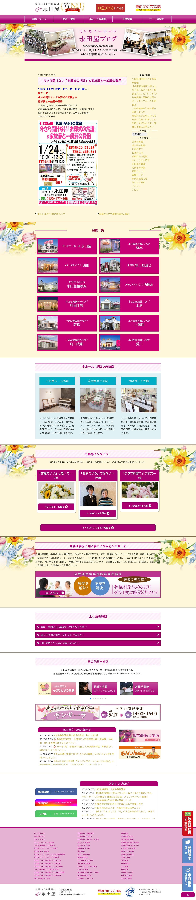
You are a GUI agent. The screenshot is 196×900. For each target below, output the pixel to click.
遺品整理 (124, 869)
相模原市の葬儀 (139, 156)
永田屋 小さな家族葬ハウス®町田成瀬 (49, 872)
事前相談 (124, 833)
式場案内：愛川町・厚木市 (88, 839)
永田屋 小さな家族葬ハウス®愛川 (47, 875)
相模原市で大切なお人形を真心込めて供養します (119, 804)
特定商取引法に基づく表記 (88, 872)
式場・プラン (39, 19)
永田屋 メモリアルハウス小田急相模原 (49, 854)
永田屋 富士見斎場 (41, 851)
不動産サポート (127, 872)
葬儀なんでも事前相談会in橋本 (114, 214)
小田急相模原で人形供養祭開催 (110, 789)
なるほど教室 (138, 182)
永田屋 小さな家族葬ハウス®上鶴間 (48, 866)
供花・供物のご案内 (42, 878)
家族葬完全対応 (127, 854)
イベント (136, 186)
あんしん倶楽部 (97, 19)
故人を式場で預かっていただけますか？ (98, 635)
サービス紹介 (156, 19)
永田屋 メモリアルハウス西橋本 (46, 857)
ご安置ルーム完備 (128, 848)
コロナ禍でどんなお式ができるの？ (98, 643)
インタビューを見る (56, 506)
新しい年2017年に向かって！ (52, 214)
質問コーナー (138, 171)
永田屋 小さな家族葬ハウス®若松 (47, 863)
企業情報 (127, 19)
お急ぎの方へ (39, 836)
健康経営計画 (83, 857)
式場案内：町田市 (85, 836)
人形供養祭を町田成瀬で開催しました (113, 800)
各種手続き (125, 863)
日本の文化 (137, 149)
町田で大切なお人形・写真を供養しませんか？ (118, 807)
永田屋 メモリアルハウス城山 (46, 848)
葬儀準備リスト (127, 836)
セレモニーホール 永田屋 (44, 842)
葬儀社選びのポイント (130, 845)
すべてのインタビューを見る (98, 527)
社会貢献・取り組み (86, 860)
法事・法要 (125, 857)
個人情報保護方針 (85, 875)
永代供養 (124, 866)
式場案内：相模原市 (86, 833)
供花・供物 (68, 19)
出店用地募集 (126, 878)
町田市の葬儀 (138, 163)
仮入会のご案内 (84, 845)
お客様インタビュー (86, 878)
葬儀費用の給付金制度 (130, 842)
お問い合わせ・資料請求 (87, 866)
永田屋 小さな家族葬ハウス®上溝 (47, 860)
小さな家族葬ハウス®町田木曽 (46, 869)
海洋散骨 (124, 860)
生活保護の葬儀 (127, 839)
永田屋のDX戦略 (84, 863)
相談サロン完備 (127, 851)
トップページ (39, 833)
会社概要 (81, 851)
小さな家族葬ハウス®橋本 (44, 845)
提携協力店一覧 (84, 848)
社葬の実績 (137, 141)
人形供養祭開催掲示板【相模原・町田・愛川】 (76, 735)
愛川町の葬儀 (138, 145)
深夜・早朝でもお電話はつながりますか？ (98, 627)
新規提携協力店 (139, 178)
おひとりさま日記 (140, 160)
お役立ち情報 (83, 869)
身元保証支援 (126, 875)
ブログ (135, 189)
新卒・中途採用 (84, 854)
